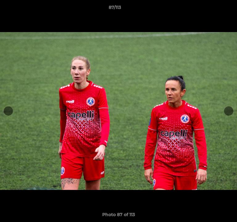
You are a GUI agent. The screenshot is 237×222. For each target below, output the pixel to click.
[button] (214, 9)
